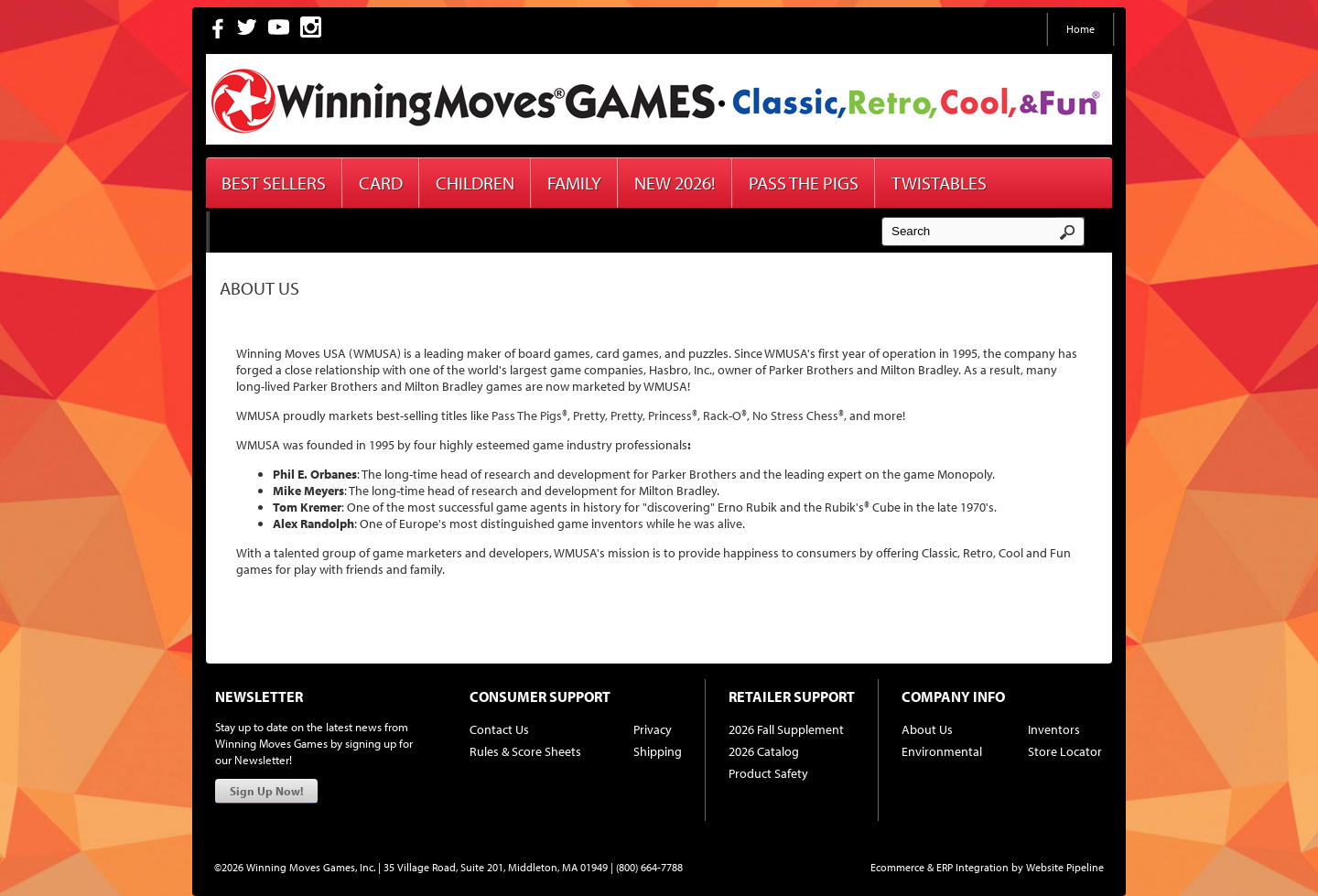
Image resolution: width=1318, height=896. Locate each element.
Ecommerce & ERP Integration (939, 867)
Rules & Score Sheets (525, 751)
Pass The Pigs (804, 182)
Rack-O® (725, 415)
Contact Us (499, 729)
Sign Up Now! (266, 790)
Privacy (652, 729)
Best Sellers (273, 182)
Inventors (1054, 729)
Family (574, 182)
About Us (927, 729)
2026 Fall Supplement (786, 729)
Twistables (939, 182)
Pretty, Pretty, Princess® (635, 415)
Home (1080, 29)
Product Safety (768, 773)
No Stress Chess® (798, 415)
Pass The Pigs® (529, 415)
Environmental (942, 751)
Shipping (657, 751)
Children (475, 182)
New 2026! (675, 182)
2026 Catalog (764, 751)
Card (381, 182)
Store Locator (1065, 751)
